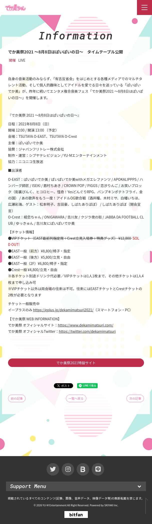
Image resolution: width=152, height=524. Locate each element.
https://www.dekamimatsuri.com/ (85, 325)
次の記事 (135, 398)
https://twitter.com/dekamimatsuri (87, 331)
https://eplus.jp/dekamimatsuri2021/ (63, 309)
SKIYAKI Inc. (111, 505)
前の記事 (17, 398)
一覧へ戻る (75, 398)
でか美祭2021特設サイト (76, 362)
